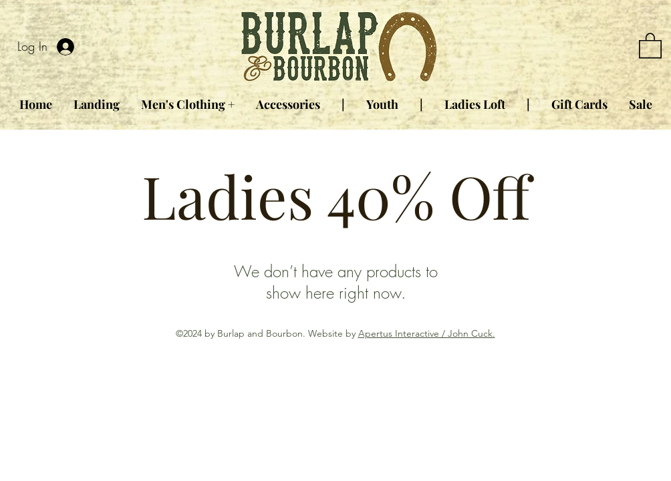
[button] (650, 44)
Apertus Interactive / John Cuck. (426, 333)
